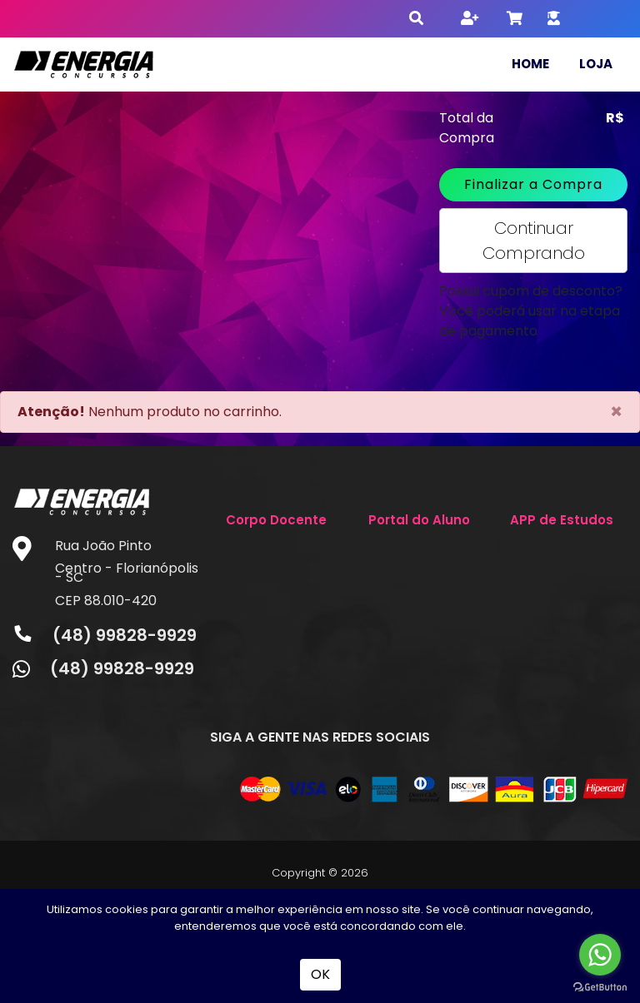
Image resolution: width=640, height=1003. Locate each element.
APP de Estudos (561, 520)
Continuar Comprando (533, 240)
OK (320, 974)
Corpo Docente (276, 520)
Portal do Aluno (419, 520)
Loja (595, 63)
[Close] (616, 412)
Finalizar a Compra (533, 184)
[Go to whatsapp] (600, 955)
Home (530, 63)
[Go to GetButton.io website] (600, 986)
